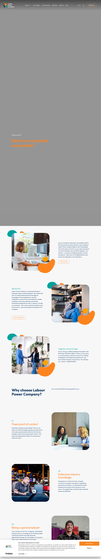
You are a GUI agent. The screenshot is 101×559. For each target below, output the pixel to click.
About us (27, 5)
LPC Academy (36, 5)
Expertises (54, 5)
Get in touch (63, 262)
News (66, 5)
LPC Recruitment (46, 5)
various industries (29, 305)
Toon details (21, 556)
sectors (75, 481)
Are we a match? (19, 317)
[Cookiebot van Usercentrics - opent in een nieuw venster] (9, 556)
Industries (61, 5)
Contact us (91, 5)
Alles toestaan (89, 546)
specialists (30, 293)
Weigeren (89, 550)
